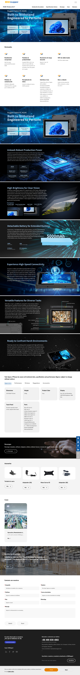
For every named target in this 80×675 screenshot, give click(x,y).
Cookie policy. (11, 671)
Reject (66, 670)
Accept (51, 670)
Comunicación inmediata (10, 642)
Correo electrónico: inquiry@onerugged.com (51, 648)
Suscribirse (71, 660)
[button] (2, 560)
